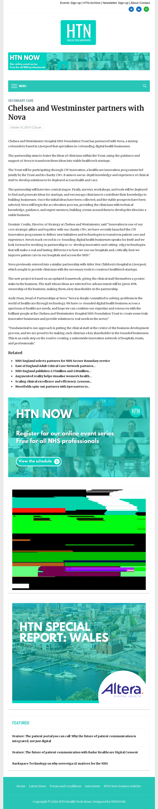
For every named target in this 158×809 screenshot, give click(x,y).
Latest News (37, 786)
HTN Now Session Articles (122, 786)
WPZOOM (118, 801)
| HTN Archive (91, 2)
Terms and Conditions (65, 786)
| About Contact (139, 2)
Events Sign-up (70, 2)
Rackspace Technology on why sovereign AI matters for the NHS (60, 763)
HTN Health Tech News (75, 801)
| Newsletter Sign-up (114, 2)
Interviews (92, 786)
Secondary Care (20, 101)
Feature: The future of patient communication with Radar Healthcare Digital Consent (75, 752)
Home (21, 786)
